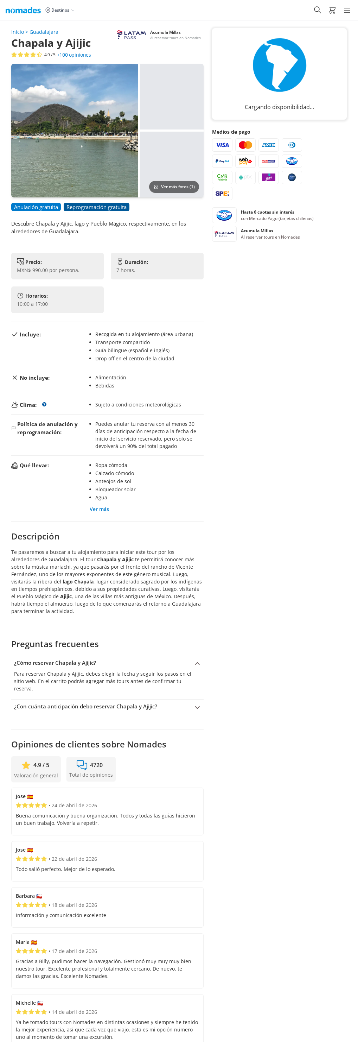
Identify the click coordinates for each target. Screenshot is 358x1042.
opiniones (74, 54)
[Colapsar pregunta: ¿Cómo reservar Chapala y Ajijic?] (107, 663)
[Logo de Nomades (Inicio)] (25, 9)
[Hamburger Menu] (347, 10)
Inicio (17, 32)
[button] (332, 9)
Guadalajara (44, 32)
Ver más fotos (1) (174, 187)
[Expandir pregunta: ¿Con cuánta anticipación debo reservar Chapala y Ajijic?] (107, 707)
